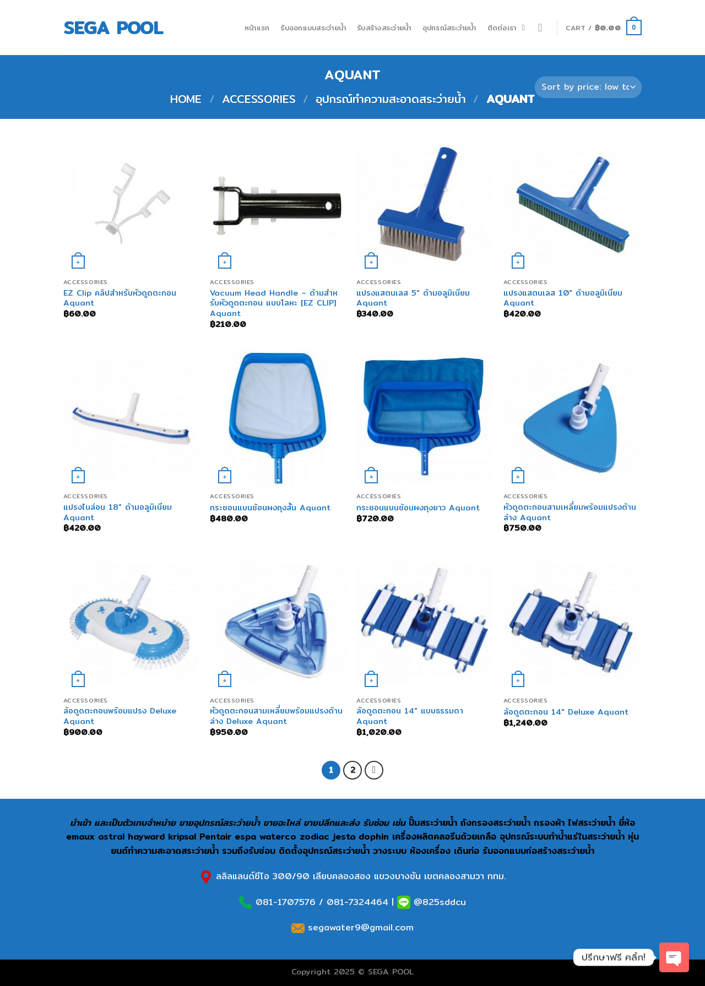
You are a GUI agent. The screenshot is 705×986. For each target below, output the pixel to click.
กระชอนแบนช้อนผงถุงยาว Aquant (418, 508)
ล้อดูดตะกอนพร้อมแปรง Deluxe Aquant (119, 716)
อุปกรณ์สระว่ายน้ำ (449, 27)
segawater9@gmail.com (359, 927)
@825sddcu (438, 902)
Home (186, 99)
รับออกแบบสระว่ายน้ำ (313, 27)
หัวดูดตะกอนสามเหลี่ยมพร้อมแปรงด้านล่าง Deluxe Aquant (276, 716)
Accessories (259, 99)
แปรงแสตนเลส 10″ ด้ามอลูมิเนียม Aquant (562, 298)
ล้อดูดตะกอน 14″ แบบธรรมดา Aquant (409, 716)
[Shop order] (588, 87)
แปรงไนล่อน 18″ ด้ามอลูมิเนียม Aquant (117, 512)
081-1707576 (286, 902)
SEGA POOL (113, 27)
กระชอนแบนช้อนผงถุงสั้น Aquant (270, 508)
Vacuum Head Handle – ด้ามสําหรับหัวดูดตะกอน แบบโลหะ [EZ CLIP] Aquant (274, 303)
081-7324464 (357, 902)
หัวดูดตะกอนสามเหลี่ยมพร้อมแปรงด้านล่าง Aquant (569, 512)
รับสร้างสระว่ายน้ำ (384, 27)
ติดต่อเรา (502, 27)
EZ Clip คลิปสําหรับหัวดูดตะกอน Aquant (119, 298)
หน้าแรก (257, 27)
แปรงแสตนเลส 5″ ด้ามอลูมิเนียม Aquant (413, 298)
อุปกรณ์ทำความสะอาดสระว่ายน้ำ (391, 99)
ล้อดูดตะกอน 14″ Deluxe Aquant (565, 712)
